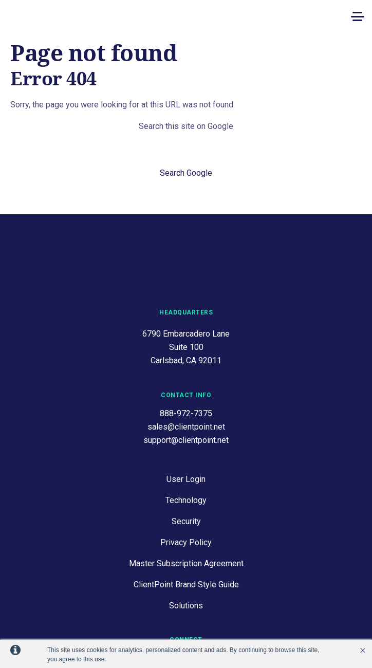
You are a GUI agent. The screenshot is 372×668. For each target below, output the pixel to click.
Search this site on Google (186, 126)
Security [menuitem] (186, 479)
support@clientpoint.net (186, 398)
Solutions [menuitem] (186, 563)
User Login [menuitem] (186, 437)
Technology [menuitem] (186, 458)
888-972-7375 (186, 371)
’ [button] (362, 650)
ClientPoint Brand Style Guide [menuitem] (186, 542)
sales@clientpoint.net (186, 384)
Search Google (186, 173)
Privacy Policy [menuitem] (186, 500)
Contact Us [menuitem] (186, 616)
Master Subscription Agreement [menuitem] (186, 521)
